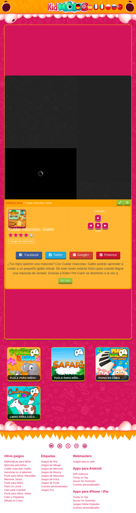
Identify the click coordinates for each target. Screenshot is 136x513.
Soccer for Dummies (84, 463)
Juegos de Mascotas (21, 223)
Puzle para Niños (23, 360)
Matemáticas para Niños (17, 444)
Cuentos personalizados (54, 468)
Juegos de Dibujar (51, 447)
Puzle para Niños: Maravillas (20, 458)
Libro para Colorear (26, 399)
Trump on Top (80, 460)
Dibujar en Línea (13, 483)
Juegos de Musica (51, 454)
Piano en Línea (109, 360)
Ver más (65, 262)
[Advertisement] (70, 50)
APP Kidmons (80, 456)
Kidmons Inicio (14, 185)
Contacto (96, 499)
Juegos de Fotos (50, 461)
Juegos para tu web (84, 444)
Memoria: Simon (13, 461)
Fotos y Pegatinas (14, 479)
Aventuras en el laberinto (18, 454)
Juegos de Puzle (50, 465)
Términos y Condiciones (46, 499)
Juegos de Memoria (52, 451)
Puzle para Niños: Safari (72, 360)
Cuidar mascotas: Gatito (17, 451)
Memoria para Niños (15, 447)
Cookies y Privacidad (75, 499)
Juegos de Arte (49, 444)
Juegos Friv (47, 472)
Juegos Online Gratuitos (86, 486)
